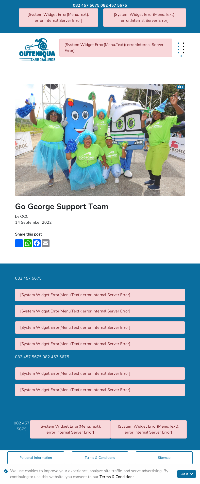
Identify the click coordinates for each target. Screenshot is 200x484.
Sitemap (164, 457)
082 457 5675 (86, 5)
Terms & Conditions (100, 457)
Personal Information (35, 457)
